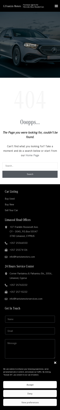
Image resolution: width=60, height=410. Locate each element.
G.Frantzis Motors (12, 6)
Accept (30, 384)
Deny (30, 393)
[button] (55, 362)
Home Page (32, 155)
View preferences (30, 402)
